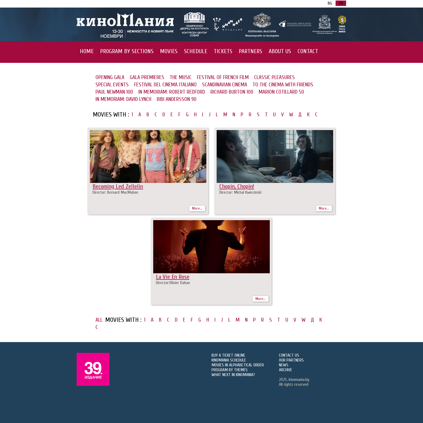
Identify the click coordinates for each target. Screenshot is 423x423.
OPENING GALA (109, 77)
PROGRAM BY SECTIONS (126, 51)
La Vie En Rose (172, 276)
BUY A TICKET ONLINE (228, 355)
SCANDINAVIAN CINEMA (224, 84)
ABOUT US (280, 51)
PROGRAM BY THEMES (230, 369)
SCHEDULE (195, 51)
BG (330, 3)
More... (197, 208)
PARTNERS (250, 51)
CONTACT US (289, 355)
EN (341, 3)
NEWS (283, 365)
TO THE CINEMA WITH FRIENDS (283, 84)
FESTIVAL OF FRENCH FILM (223, 77)
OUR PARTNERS (291, 360)
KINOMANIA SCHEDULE (229, 360)
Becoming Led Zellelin (118, 186)
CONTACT (308, 51)
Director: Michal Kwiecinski (240, 192)
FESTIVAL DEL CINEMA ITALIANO (165, 84)
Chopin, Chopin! (236, 186)
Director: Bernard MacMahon (115, 192)
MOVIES (169, 51)
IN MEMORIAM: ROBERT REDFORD (171, 92)
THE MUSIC (181, 77)
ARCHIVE (285, 369)
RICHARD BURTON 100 (231, 92)
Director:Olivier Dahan (173, 282)
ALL (99, 320)
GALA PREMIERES (147, 77)
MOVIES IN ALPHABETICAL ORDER (238, 365)
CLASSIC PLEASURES (274, 77)
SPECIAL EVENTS (112, 84)
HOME (87, 51)
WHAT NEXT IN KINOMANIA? (233, 374)
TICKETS (223, 51)
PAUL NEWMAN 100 (114, 92)
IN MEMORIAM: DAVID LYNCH (123, 99)
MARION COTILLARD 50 (281, 92)
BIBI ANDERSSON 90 (176, 99)
